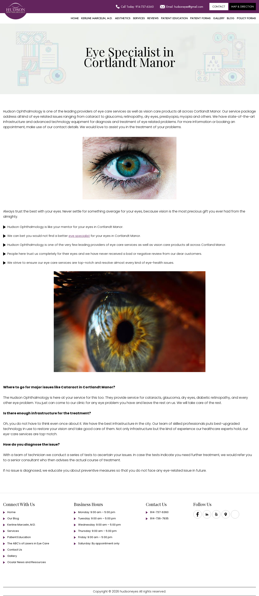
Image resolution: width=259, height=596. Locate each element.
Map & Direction (242, 7)
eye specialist (79, 236)
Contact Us (14, 550)
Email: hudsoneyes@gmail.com (181, 7)
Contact (218, 7)
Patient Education (174, 18)
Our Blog (13, 518)
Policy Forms (246, 18)
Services (139, 18)
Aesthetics (122, 18)
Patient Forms (200, 18)
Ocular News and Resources (26, 562)
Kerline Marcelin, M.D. (97, 18)
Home (75, 18)
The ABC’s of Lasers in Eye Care (28, 543)
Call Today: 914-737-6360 (135, 7)
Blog (230, 18)
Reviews (153, 18)
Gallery (218, 18)
